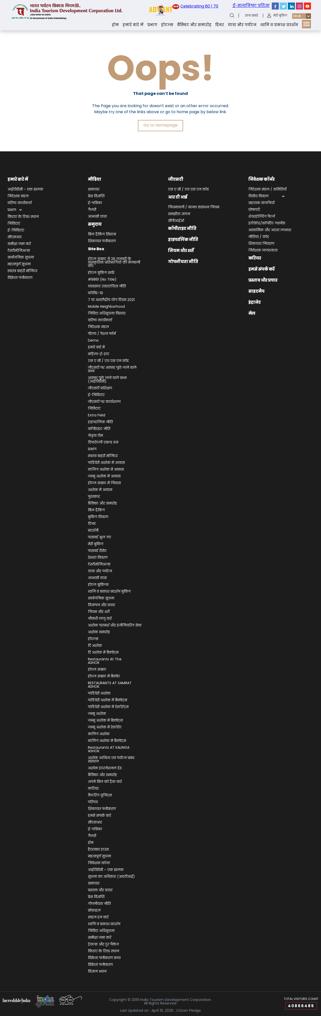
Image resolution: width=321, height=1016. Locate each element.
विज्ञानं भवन (97, 972)
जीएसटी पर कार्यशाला (104, 402)
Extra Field (96, 415)
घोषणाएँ (254, 210)
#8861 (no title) (102, 280)
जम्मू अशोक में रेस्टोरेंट (105, 727)
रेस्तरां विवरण (98, 558)
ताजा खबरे (251, 16)
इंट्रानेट (254, 302)
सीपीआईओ (176, 221)
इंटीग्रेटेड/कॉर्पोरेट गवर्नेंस (266, 223)
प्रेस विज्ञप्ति (96, 196)
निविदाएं (14, 224)
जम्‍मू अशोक (97, 714)
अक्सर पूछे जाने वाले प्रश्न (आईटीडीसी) (107, 380)
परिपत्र (93, 802)
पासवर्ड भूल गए (99, 537)
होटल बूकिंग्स (98, 585)
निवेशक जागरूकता (263, 250)
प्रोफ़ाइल (94, 911)
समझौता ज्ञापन (179, 214)
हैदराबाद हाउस (98, 850)
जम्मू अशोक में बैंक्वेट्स (105, 721)
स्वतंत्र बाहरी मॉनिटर (22, 271)
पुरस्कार (94, 497)
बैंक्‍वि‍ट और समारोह (194, 24)
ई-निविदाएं (16, 230)
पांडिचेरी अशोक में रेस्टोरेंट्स (108, 707)
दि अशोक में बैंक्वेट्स (103, 653)
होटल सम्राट (97, 670)
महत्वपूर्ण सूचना (19, 264)
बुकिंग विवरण (98, 517)
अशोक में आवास (100, 490)
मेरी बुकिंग (280, 16)
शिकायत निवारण (261, 244)
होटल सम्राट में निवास (104, 483)
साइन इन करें (98, 917)
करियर (93, 789)
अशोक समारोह (99, 632)
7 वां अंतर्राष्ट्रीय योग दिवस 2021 (111, 300)
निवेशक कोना (99, 863)
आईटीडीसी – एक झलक (25, 189)
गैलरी (92, 210)
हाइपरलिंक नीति (100, 422)
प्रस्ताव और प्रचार (100, 890)
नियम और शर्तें (99, 612)
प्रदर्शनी (93, 531)
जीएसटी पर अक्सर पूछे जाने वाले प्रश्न (112, 369)
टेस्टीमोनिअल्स (19, 251)
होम (115, 24)
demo (93, 341)
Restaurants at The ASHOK (105, 661)
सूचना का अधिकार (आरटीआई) (111, 877)
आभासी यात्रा (97, 217)
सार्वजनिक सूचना (21, 258)
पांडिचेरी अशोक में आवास (106, 463)
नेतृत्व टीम (95, 436)
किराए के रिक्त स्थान (23, 217)
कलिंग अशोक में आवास (106, 470)
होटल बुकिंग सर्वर (101, 273)
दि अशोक (95, 646)
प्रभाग (152, 24)
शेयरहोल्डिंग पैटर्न (261, 217)
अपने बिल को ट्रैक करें (105, 782)
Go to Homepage (160, 125)
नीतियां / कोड (258, 237)
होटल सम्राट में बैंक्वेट (104, 676)
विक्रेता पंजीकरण (20, 278)
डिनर (219, 24)
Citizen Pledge (188, 1010)
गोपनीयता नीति (99, 904)
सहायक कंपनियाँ (261, 203)
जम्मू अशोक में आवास (104, 476)
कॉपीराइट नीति (99, 429)
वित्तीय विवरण (258, 196)
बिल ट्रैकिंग (96, 510)
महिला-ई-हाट (98, 354)
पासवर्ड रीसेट (97, 551)
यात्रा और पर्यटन (242, 24)
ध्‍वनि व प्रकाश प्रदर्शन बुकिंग (109, 592)
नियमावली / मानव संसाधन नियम (193, 207)
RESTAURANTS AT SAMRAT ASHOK (110, 685)
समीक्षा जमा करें (19, 244)
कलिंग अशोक (99, 734)
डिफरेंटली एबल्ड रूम (103, 442)
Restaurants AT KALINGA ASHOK (108, 749)
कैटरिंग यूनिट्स (100, 795)
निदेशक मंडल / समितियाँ (267, 189)
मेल (251, 313)
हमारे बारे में (133, 24)
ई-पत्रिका (95, 203)
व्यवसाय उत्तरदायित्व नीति (107, 286)
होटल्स (167, 24)
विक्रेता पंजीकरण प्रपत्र (104, 958)
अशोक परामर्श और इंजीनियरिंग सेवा (114, 625)
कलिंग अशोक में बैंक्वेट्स (107, 741)
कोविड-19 (95, 293)
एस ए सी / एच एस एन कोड (108, 361)
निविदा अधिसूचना (101, 931)
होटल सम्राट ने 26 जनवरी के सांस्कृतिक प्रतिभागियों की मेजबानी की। (114, 262)
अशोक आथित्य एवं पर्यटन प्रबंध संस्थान (111, 760)
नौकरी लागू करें (100, 619)
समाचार (93, 189)
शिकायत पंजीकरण (102, 241)
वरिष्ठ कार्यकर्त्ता (20, 203)
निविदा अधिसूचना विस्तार (107, 313)
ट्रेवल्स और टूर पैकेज (103, 944)
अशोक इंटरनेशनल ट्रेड (105, 768)
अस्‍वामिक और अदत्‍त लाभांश (269, 230)
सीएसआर (15, 237)
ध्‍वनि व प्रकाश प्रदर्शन (279, 24)
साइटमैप (256, 291)
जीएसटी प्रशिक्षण (100, 388)
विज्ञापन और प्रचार (101, 605)
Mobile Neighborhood (106, 307)
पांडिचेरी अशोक (99, 693)
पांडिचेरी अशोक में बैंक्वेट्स (107, 700)
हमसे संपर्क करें (99, 816)
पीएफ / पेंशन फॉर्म (102, 334)
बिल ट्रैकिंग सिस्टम (102, 234)
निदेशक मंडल (18, 196)
